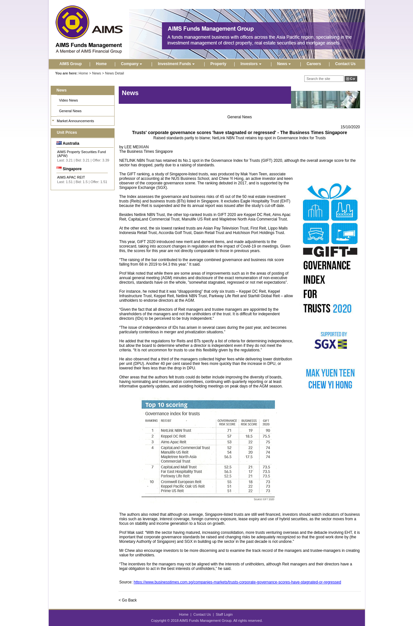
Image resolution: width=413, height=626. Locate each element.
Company (132, 64)
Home (101, 64)
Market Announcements (75, 121)
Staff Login (224, 614)
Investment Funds (177, 64)
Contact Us (345, 64)
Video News (68, 100)
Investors (251, 64)
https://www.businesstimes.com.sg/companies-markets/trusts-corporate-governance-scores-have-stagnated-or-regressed (237, 582)
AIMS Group (70, 64)
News (284, 64)
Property (218, 64)
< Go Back (128, 600)
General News (70, 111)
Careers (314, 64)
